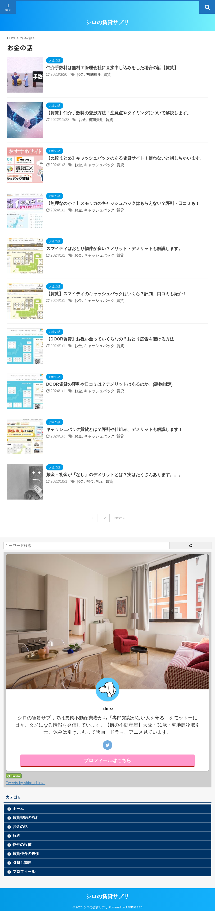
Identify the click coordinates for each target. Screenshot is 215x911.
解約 (16, 836)
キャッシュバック (99, 165)
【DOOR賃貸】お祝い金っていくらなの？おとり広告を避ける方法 (110, 339)
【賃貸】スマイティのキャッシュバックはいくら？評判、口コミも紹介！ (116, 293)
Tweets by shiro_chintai (25, 783)
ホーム (18, 809)
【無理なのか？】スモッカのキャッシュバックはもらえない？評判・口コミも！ (123, 203)
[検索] (190, 545)
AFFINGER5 (134, 907)
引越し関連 (22, 863)
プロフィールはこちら (107, 760)
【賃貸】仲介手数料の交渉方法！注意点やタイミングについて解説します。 (118, 113)
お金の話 (20, 827)
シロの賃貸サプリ (107, 22)
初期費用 (93, 74)
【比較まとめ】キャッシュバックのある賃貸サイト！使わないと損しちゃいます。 (125, 158)
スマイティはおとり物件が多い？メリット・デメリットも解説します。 (114, 248)
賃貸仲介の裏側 (26, 854)
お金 (80, 74)
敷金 (90, 481)
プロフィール (24, 872)
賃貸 (107, 74)
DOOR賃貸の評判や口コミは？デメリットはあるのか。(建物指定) (109, 384)
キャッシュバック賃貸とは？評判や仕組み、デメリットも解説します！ (114, 429)
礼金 (99, 481)
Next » (119, 518)
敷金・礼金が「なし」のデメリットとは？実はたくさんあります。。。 (114, 474)
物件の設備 (22, 845)
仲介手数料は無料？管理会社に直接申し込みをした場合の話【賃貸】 (112, 67)
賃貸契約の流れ (26, 818)
